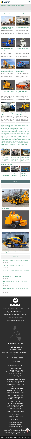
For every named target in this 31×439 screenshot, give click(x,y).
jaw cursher (19, 130)
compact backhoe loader (22, 144)
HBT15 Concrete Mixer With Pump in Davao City (15, 260)
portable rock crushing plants (17, 133)
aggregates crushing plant (13, 134)
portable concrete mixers (10, 130)
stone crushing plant (22, 136)
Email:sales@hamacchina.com (8, 5)
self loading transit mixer (13, 128)
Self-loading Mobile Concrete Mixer (9, 252)
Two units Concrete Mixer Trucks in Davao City (16, 270)
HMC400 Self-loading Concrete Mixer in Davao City (15, 289)
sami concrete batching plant (21, 125)
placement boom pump (22, 138)
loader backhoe (12, 144)
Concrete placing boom (6, 139)
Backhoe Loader (4, 145)
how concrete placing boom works (19, 139)
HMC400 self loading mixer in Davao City (14, 276)
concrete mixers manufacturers (7, 125)
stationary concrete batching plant (8, 126)
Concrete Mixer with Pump (7, 230)
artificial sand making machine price (8, 138)
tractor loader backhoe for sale (15, 145)
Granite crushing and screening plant (9, 131)
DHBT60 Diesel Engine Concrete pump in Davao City (15, 282)
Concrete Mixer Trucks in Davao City (13, 265)
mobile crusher (21, 131)
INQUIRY (15, 181)
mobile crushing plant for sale (10, 136)
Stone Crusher (26, 130)
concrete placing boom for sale (10, 142)
